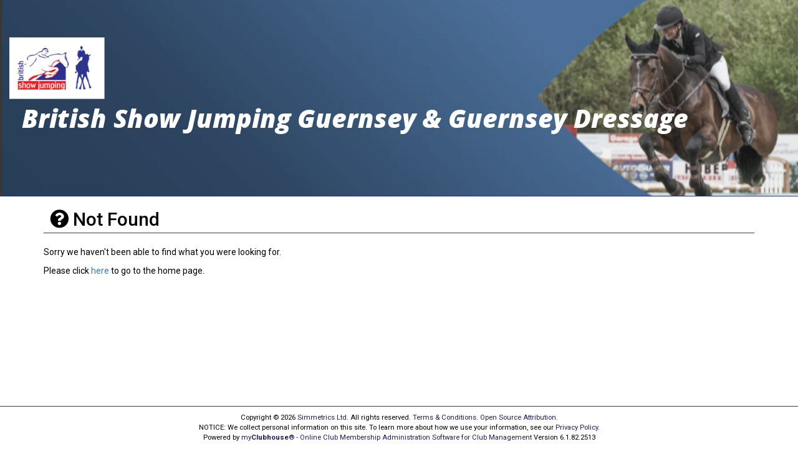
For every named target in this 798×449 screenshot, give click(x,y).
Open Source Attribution (518, 417)
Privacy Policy (576, 427)
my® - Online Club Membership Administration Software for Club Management (386, 437)
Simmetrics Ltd (322, 417)
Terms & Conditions (444, 417)
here (100, 271)
